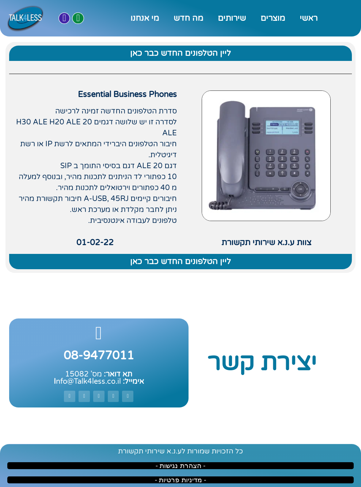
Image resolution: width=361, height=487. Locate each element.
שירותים (232, 18)
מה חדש (188, 18)
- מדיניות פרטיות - (180, 480)
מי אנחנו (144, 18)
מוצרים (273, 18)
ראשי (309, 18)
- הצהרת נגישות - (181, 465)
